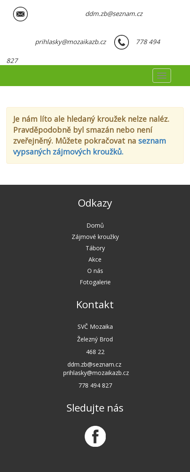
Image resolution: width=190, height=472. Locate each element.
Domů (95, 225)
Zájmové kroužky (95, 237)
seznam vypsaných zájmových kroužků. (89, 146)
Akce (95, 259)
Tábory (95, 248)
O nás (95, 271)
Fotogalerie (95, 282)
